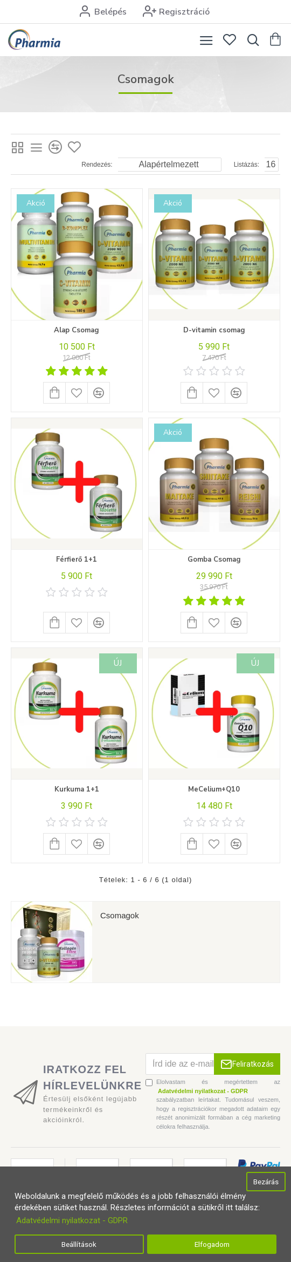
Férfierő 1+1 (76, 559)
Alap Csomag (76, 330)
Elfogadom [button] (212, 1244)
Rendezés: (96, 164)
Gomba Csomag (214, 559)
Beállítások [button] (78, 1244)
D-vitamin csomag (214, 330)
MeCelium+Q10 (214, 789)
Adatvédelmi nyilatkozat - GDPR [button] (72, 1220)
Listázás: (246, 164)
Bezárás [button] (266, 1181)
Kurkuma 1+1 (76, 789)
